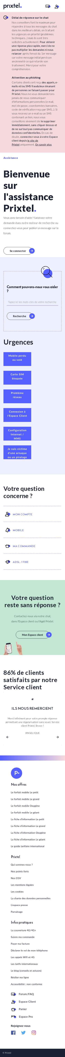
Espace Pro (26, 1016)
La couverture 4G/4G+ (23, 930)
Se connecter (17, 251)
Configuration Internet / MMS (17, 434)
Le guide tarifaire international (28, 846)
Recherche (19, 316)
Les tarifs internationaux (24, 963)
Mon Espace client (32, 635)
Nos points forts (20, 871)
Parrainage (17, 911)
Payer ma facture (20, 943)
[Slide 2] (32, 735)
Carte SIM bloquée (17, 376)
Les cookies (17, 891)
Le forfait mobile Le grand (25, 799)
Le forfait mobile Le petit (24, 792)
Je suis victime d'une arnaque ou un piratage (17, 453)
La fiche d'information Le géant (28, 839)
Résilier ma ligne (20, 977)
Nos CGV (16, 878)
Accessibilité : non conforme (26, 984)
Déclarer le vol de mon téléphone (29, 950)
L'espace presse (19, 905)
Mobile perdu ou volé (17, 357)
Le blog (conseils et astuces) (26, 970)
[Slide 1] (26, 735)
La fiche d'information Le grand (28, 825)
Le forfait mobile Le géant (25, 812)
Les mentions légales (22, 884)
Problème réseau (17, 395)
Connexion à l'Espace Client (17, 413)
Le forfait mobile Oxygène (25, 805)
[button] (7, 737)
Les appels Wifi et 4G (23, 957)
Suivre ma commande (23, 936)
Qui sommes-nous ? (22, 864)
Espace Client (27, 1001)
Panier (23, 1009)
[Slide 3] (38, 735)
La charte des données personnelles (31, 898)
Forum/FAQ (26, 994)
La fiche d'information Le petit (27, 819)
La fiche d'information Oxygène (28, 832)
